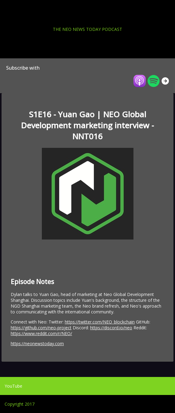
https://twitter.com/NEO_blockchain (100, 322)
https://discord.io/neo (111, 328)
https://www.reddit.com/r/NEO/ (41, 333)
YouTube (13, 386)
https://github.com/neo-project (41, 328)
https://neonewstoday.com (37, 343)
